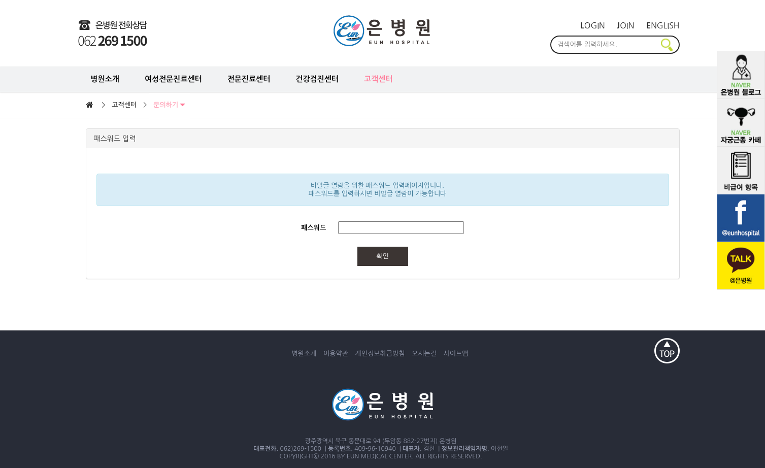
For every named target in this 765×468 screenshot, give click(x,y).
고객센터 (378, 79)
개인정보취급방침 (380, 353)
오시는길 (424, 353)
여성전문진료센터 (173, 79)
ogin (592, 25)
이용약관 (335, 353)
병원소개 (105, 79)
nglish (663, 25)
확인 (382, 256)
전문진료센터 (249, 79)
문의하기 (169, 105)
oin (625, 25)
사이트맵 (456, 353)
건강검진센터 (317, 79)
